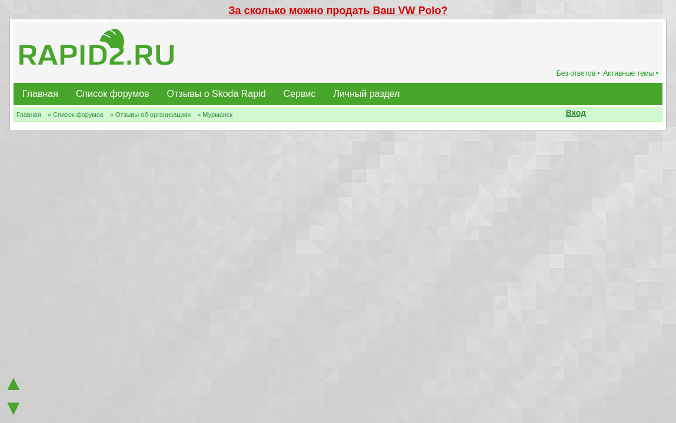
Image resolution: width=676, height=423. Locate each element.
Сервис (300, 94)
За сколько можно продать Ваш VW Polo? (337, 10)
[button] (592, 114)
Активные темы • (630, 73)
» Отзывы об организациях (150, 114)
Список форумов (112, 94)
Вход (575, 113)
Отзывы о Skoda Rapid (216, 94)
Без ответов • (578, 73)
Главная (40, 94)
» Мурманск (214, 114)
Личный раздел (366, 94)
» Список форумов (76, 114)
